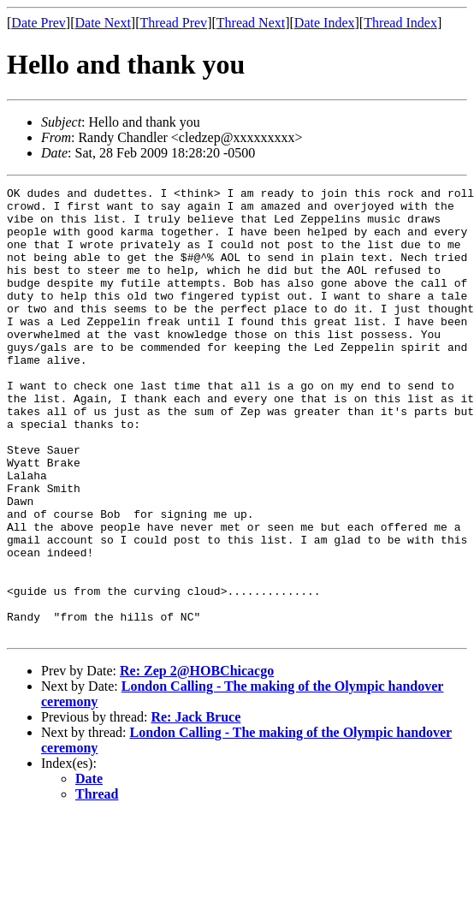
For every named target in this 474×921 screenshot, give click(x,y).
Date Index (324, 22)
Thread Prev (173, 22)
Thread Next (250, 22)
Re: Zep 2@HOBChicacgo (197, 760)
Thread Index (400, 22)
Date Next (103, 22)
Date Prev (38, 22)
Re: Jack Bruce (195, 806)
